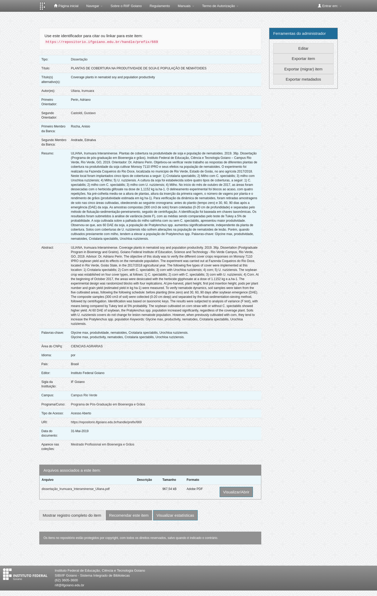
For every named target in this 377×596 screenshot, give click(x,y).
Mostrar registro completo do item (72, 515)
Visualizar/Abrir (236, 492)
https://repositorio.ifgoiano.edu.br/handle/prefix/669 (106, 422)
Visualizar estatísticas (175, 515)
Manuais (186, 6)
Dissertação (79, 59)
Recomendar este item (129, 515)
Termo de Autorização (220, 6)
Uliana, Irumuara (82, 91)
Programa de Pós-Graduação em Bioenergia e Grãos (108, 404)
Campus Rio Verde (84, 395)
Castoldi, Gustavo (83, 113)
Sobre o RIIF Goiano (126, 6)
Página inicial (66, 6)
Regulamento (160, 6)
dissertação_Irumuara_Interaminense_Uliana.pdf (75, 489)
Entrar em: (330, 6)
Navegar (94, 6)
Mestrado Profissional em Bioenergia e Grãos (102, 444)
